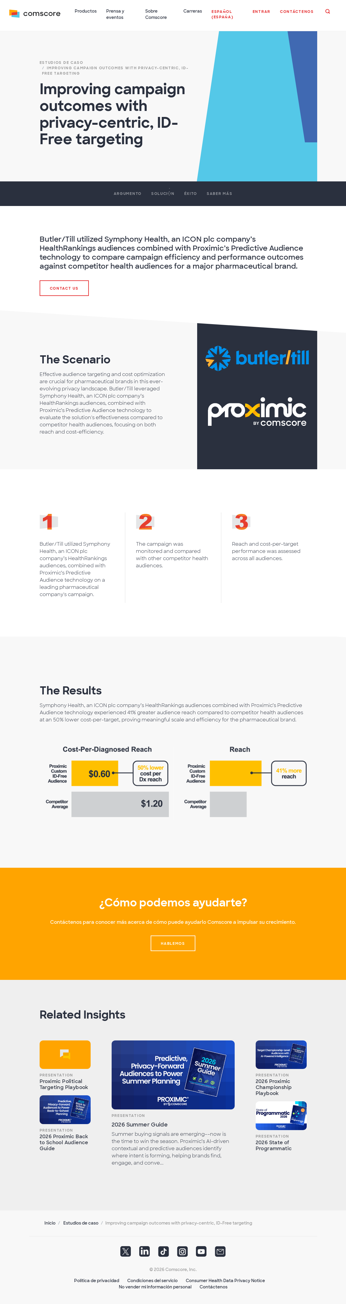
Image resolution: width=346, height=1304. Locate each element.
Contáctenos (213, 1286)
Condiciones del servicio (152, 1280)
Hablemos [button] (173, 943)
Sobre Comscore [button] (156, 14)
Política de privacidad (96, 1280)
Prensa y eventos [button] (116, 14)
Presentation (56, 1074)
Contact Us (64, 287)
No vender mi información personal (155, 1286)
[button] (227, 18)
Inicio (50, 1222)
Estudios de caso (80, 1222)
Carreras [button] (192, 11)
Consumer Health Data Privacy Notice (225, 1280)
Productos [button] (86, 11)
